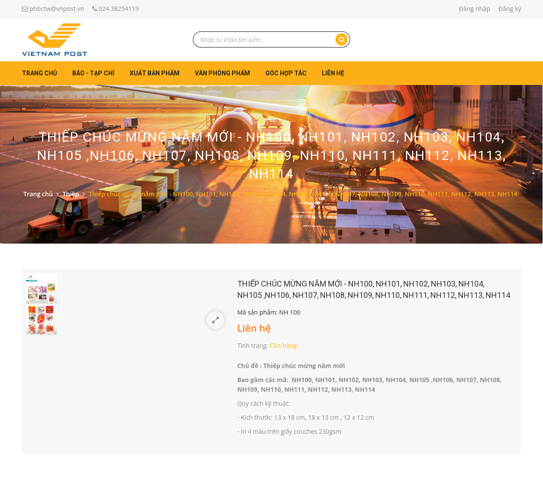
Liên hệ (333, 73)
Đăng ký (509, 8)
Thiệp (71, 194)
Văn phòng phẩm (222, 73)
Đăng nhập (474, 8)
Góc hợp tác (286, 73)
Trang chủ (39, 73)
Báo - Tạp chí (93, 73)
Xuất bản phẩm (155, 73)
